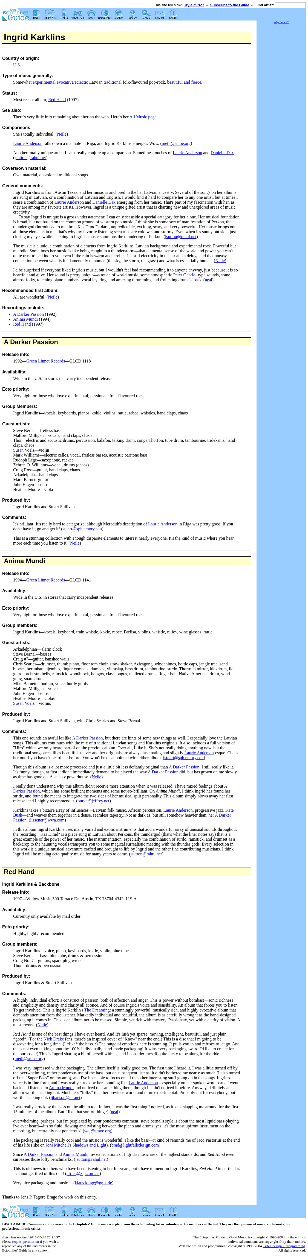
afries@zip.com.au (83, 1173)
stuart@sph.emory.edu (82, 529)
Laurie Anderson (27, 143)
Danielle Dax (222, 152)
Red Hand (57, 99)
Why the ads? (281, 22)
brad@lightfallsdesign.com (135, 1145)
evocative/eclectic (72, 82)
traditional (113, 82)
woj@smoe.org (97, 1131)
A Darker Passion (28, 314)
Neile (62, 134)
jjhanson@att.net (65, 1097)
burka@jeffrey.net (93, 801)
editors (300, 1237)
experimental (44, 82)
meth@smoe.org (176, 143)
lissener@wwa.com (47, 820)
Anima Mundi (25, 319)
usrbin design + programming (284, 1246)
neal (208, 279)
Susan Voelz (23, 450)
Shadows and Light (89, 1145)
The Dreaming (97, 1010)
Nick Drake (54, 1039)
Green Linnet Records (45, 361)
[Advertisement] (281, 107)
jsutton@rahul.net (30, 157)
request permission (25, 1242)
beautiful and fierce (184, 82)
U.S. (17, 65)
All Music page (143, 117)
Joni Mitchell (57, 1145)
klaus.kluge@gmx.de (93, 1182)
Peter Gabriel (185, 275)
